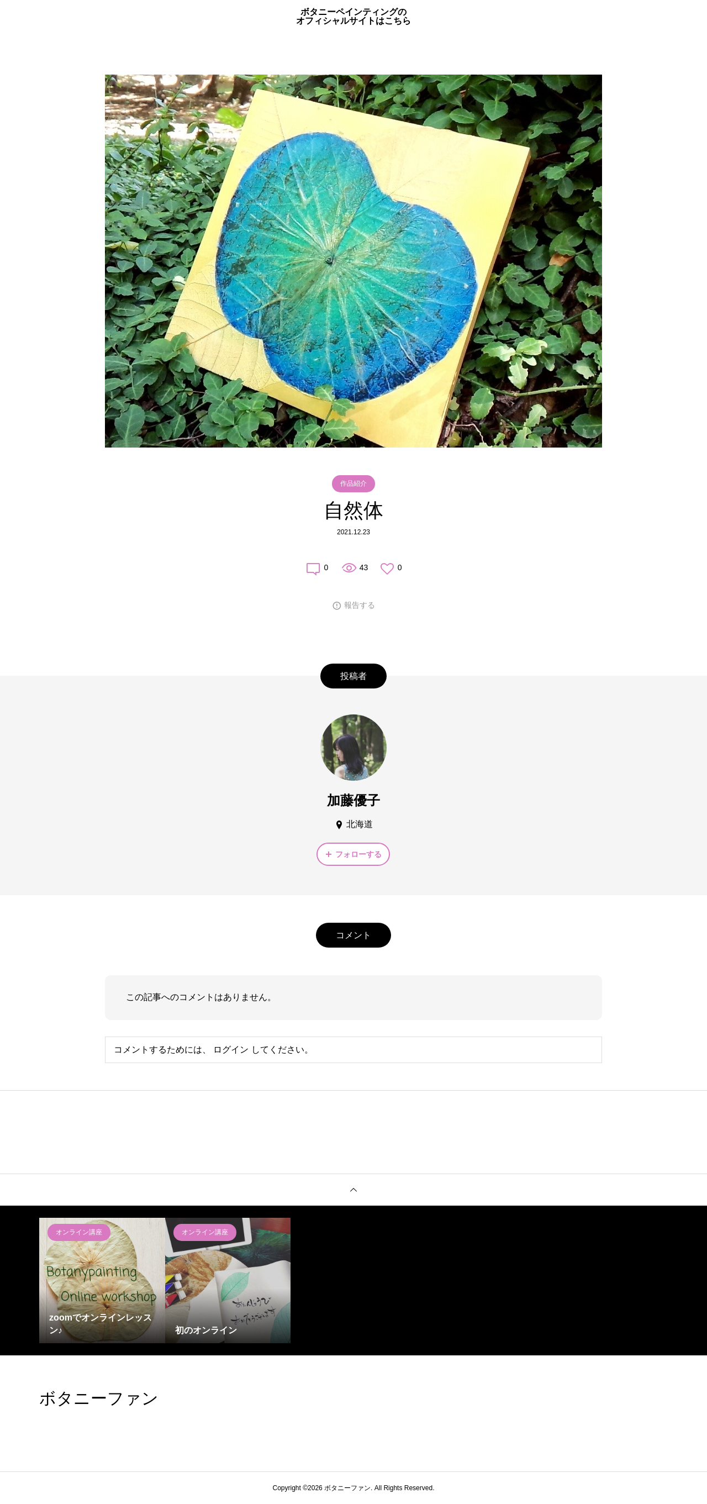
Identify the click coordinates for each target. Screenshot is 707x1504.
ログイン (231, 1049)
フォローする (358, 854)
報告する (359, 605)
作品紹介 (353, 483)
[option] (102, 1281)
